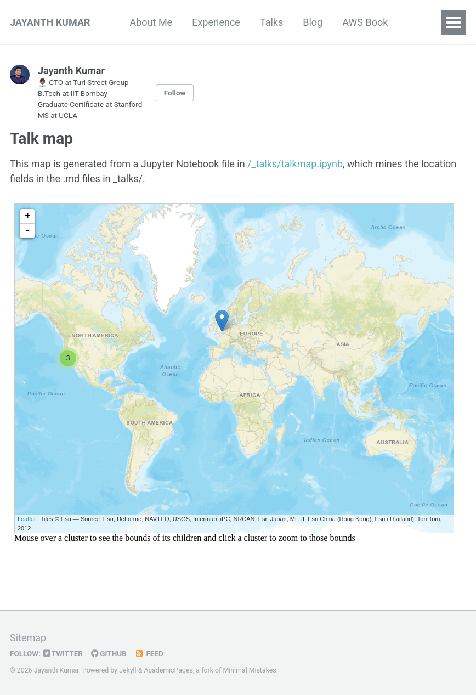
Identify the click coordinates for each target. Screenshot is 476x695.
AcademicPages (168, 670)
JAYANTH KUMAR (50, 22)
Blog (312, 22)
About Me (151, 22)
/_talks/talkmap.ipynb (295, 163)
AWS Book (365, 22)
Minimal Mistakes (249, 670)
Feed (149, 653)
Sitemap (28, 637)
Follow (175, 92)
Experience (216, 22)
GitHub (109, 653)
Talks (271, 22)
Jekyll (128, 670)
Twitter (63, 653)
